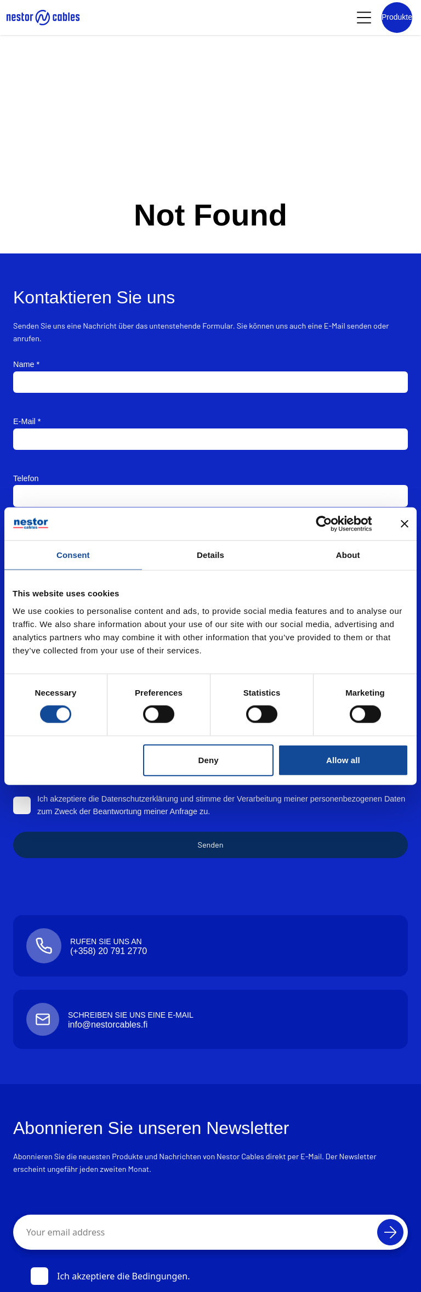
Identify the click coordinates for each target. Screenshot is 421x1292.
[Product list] (397, 17)
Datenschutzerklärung (139, 798)
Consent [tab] (73, 554)
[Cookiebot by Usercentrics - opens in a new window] (332, 523)
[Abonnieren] (390, 1232)
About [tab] (348, 554)
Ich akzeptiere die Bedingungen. (110, 1276)
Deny (208, 759)
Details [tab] (210, 554)
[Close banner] (404, 523)
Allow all (343, 759)
